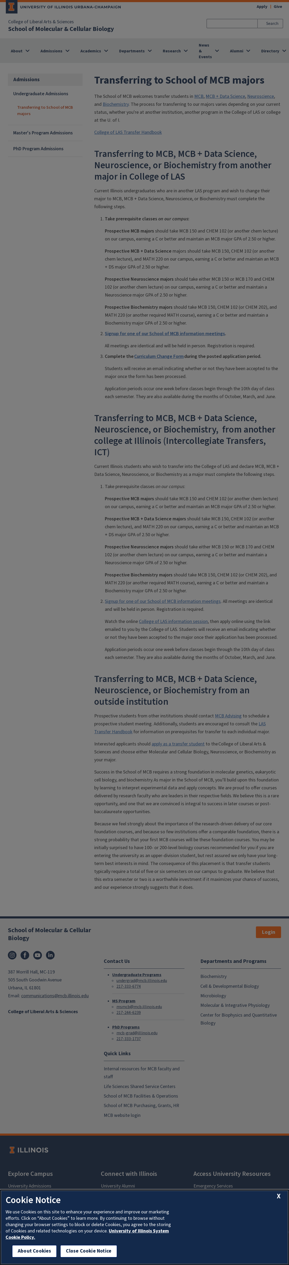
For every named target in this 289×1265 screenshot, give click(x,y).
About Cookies (34, 1251)
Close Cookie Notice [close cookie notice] (88, 1251)
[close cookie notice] (279, 1196)
